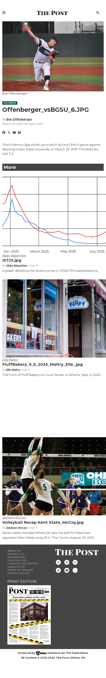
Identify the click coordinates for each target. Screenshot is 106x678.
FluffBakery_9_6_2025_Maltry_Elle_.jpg (42, 364)
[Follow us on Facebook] (67, 562)
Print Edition (22, 581)
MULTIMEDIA (10, 103)
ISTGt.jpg (11, 260)
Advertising (16, 557)
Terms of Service (20, 570)
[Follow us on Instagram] (75, 562)
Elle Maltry (10, 359)
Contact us (15, 554)
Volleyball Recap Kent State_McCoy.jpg (43, 522)
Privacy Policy (18, 573)
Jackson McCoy (14, 517)
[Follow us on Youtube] (67, 570)
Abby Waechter (14, 255)
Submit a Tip (16, 566)
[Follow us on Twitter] (58, 562)
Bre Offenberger (19, 119)
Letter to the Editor (22, 563)
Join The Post (17, 560)
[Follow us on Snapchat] (75, 570)
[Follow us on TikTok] (58, 570)
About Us (14, 550)
